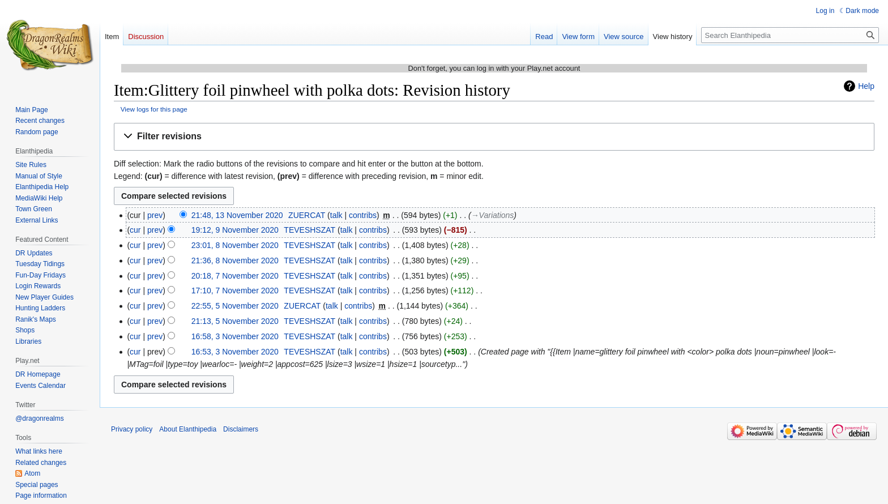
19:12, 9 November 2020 (235, 229)
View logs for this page (154, 109)
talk (336, 215)
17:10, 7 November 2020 (235, 290)
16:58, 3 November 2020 (235, 336)
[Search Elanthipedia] (790, 35)
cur (135, 229)
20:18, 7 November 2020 (235, 275)
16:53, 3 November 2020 (235, 351)
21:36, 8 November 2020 (235, 260)
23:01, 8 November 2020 (235, 245)
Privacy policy (131, 429)
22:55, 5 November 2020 (235, 305)
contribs (363, 215)
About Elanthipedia (187, 429)
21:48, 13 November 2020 (237, 215)
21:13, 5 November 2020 (235, 321)
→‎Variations (492, 215)
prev (155, 215)
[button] (494, 137)
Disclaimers (240, 429)
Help (866, 86)
